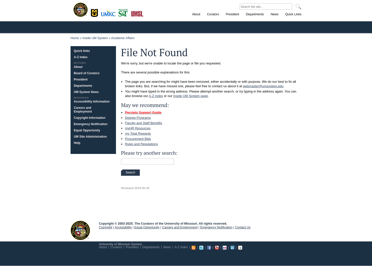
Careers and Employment (83, 109)
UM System (80, 230)
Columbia (95, 12)
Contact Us (243, 227)
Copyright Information (89, 118)
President (81, 79)
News (167, 247)
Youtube (217, 248)
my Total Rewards (138, 133)
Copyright (105, 227)
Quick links (82, 51)
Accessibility (123, 227)
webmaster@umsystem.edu (263, 86)
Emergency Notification (90, 124)
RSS (194, 248)
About (78, 67)
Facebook (209, 248)
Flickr (225, 248)
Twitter (201, 248)
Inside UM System (95, 38)
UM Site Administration (90, 136)
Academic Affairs (123, 38)
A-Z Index (156, 96)
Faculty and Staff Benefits (143, 123)
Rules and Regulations (141, 144)
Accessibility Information (92, 101)
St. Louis (137, 13)
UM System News (86, 92)
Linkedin (232, 248)
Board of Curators (87, 73)
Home (75, 38)
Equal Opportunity (87, 130)
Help (77, 143)
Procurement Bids (138, 139)
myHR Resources (138, 128)
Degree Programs (138, 118)
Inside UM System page (190, 96)
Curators (116, 247)
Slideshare (240, 248)
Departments (83, 85)
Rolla (124, 12)
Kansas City (109, 15)
